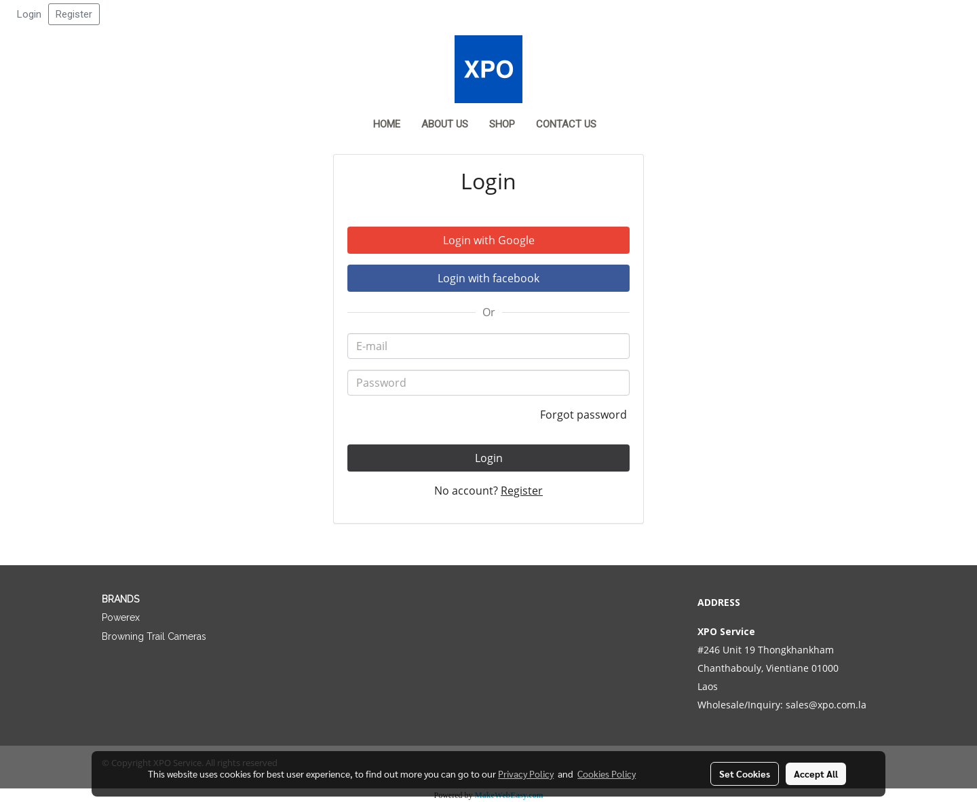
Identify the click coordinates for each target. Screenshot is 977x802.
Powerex (121, 617)
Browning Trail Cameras (154, 636)
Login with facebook (488, 278)
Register (74, 14)
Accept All (816, 773)
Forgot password (585, 414)
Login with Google (489, 240)
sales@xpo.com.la (826, 704)
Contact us (566, 124)
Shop (502, 124)
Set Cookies (744, 773)
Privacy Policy (526, 773)
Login (29, 14)
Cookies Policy (606, 773)
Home (386, 124)
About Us (444, 124)
